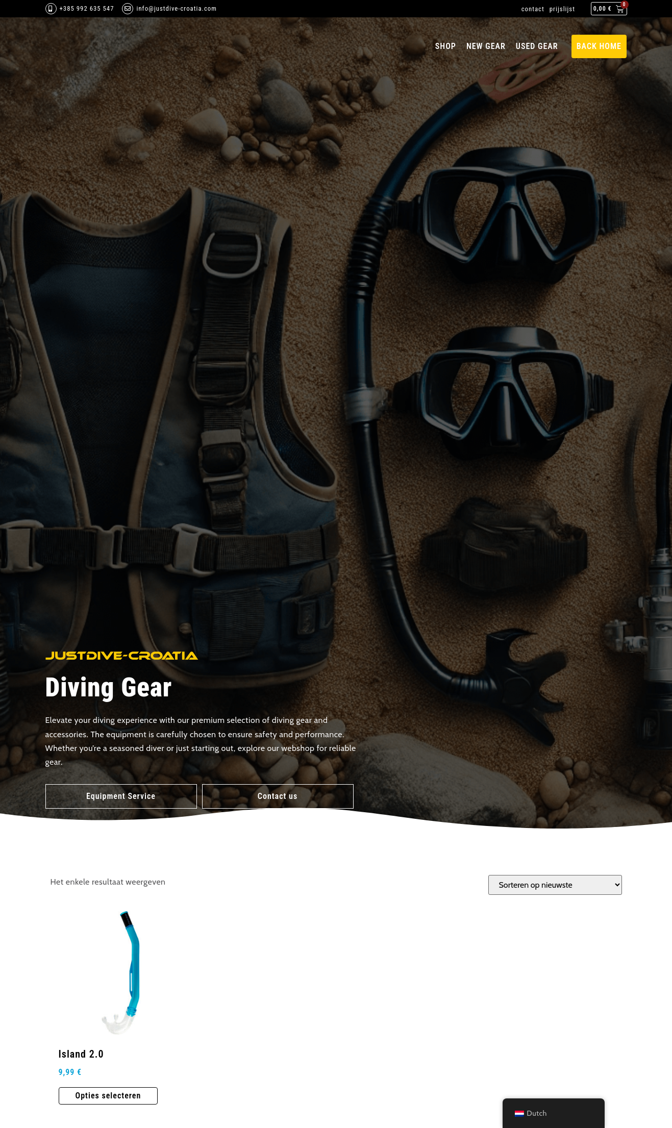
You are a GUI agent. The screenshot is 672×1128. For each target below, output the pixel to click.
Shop (445, 46)
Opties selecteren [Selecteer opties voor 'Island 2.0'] (108, 1095)
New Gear (486, 46)
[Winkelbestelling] (555, 885)
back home (599, 46)
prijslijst (562, 9)
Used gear (537, 46)
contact (532, 9)
